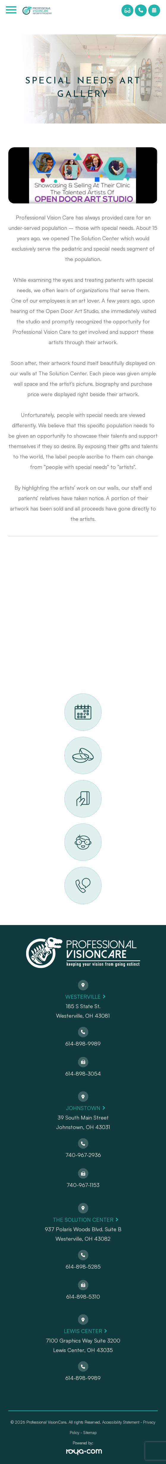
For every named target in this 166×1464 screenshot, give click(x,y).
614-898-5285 (83, 1266)
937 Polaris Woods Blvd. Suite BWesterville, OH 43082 (83, 1234)
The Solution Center (83, 1219)
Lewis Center (83, 1331)
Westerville (83, 996)
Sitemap (90, 1432)
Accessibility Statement (120, 1422)
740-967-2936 (83, 1155)
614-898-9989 (83, 1043)
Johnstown (83, 1108)
